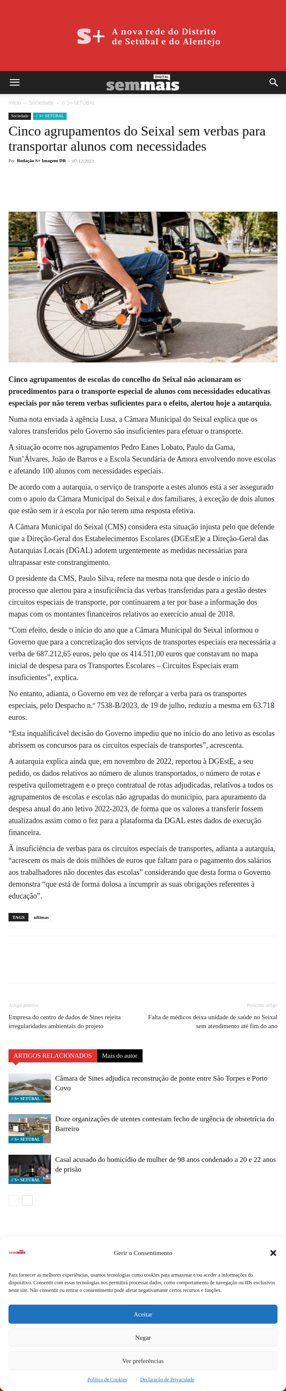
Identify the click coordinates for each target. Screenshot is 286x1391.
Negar (143, 1337)
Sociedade (41, 102)
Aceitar (143, 1314)
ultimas (41, 917)
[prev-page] (13, 1200)
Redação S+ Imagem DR (41, 160)
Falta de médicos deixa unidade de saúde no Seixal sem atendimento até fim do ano (213, 1021)
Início (14, 102)
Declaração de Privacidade (167, 1380)
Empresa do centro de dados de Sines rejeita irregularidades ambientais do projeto (64, 1021)
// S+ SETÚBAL (78, 102)
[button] (273, 1253)
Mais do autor (119, 1055)
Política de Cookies (107, 1380)
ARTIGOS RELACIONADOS (53, 1055)
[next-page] (27, 1200)
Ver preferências (143, 1361)
